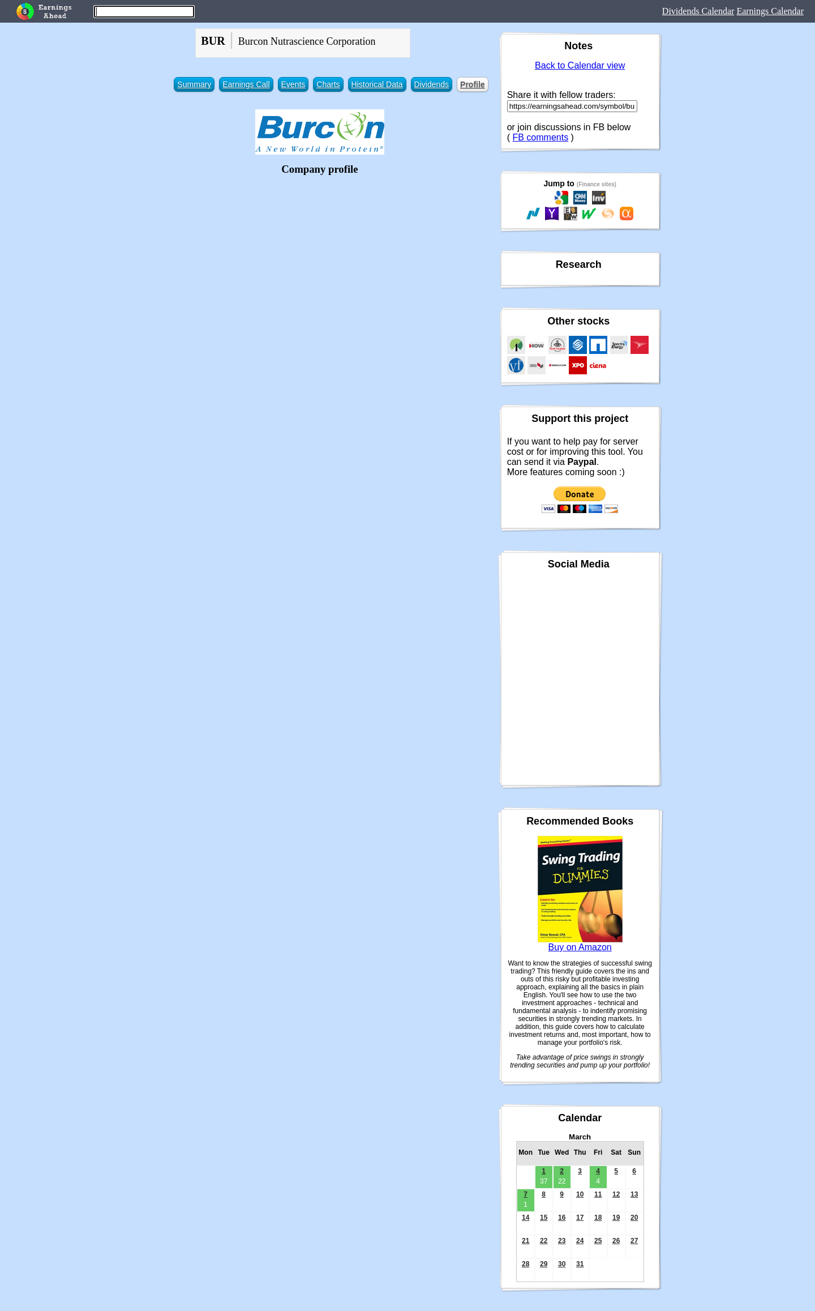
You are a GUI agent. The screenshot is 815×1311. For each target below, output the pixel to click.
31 (580, 1264)
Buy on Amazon (580, 947)
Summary (194, 84)
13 (634, 1194)
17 (580, 1218)
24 (580, 1241)
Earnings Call (245, 84)
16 (561, 1218)
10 (580, 1194)
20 (634, 1218)
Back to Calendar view (580, 65)
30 (561, 1264)
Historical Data (377, 84)
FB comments (540, 137)
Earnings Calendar (770, 11)
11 (598, 1194)
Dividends (431, 84)
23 (561, 1241)
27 (634, 1241)
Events (293, 84)
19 (616, 1218)
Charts (328, 84)
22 (543, 1241)
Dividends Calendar (698, 11)
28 (525, 1264)
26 (616, 1241)
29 (543, 1264)
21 (525, 1241)
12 (616, 1194)
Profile (472, 84)
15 (543, 1218)
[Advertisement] (320, 257)
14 (525, 1218)
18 (598, 1218)
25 (598, 1241)
